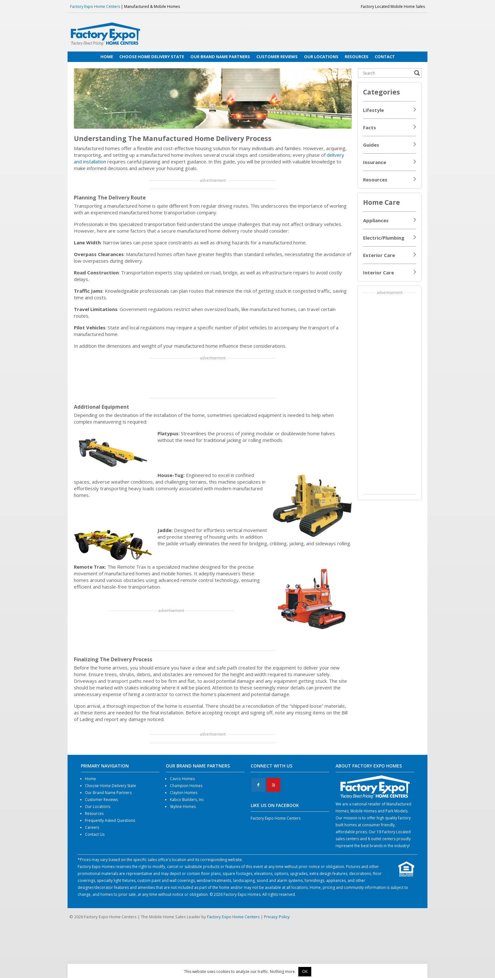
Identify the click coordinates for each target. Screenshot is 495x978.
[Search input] (387, 73)
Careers (92, 827)
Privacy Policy (277, 917)
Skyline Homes (183, 806)
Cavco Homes (182, 778)
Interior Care (378, 272)
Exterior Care (379, 255)
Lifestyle (373, 110)
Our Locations (97, 806)
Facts (369, 127)
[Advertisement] (212, 378)
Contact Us (94, 834)
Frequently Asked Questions (110, 820)
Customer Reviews (101, 799)
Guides (371, 145)
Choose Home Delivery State (110, 785)
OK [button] (304, 971)
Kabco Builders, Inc (187, 799)
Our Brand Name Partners (108, 792)
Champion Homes (186, 785)
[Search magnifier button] (417, 73)
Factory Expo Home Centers (95, 6)
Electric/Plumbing (383, 238)
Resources (375, 179)
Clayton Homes (183, 792)
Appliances (376, 220)
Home (90, 778)
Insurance (374, 162)
